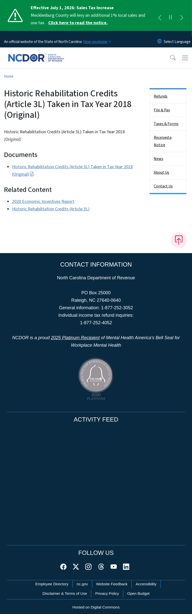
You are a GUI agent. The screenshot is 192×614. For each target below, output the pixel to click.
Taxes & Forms (166, 119)
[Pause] (170, 15)
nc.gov (82, 579)
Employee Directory (51, 579)
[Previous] (159, 15)
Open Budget (138, 588)
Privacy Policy (107, 588)
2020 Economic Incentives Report (43, 196)
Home (9, 71)
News (158, 153)
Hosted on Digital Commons (96, 602)
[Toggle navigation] (185, 53)
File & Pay (162, 105)
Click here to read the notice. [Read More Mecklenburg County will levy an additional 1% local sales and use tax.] (78, 23)
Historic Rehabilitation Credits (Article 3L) (51, 204)
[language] (177, 36)
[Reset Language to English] (159, 36)
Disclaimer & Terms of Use (64, 588)
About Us (161, 167)
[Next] (181, 15)
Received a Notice (163, 136)
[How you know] (97, 36)
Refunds (161, 91)
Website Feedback (112, 579)
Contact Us (163, 181)
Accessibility (146, 579)
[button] (170, 53)
